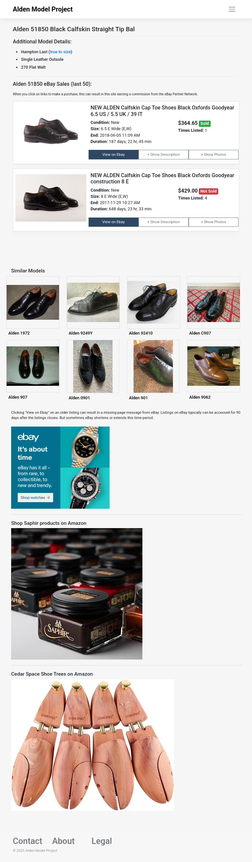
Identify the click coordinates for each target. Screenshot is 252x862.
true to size (60, 51)
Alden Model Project (43, 9)
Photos (220, 154)
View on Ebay (113, 154)
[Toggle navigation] (232, 9)
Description (169, 154)
